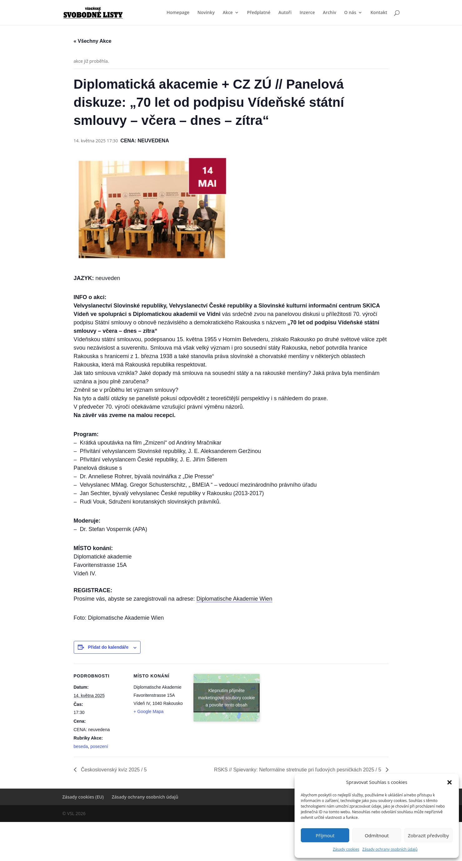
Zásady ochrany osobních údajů (390, 849)
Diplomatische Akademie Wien (234, 599)
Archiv (329, 12)
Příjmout (325, 835)
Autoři (284, 12)
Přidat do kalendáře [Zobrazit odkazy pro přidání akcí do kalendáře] (108, 647)
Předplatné (259, 12)
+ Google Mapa (149, 711)
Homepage (177, 12)
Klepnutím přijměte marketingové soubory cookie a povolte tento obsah (226, 697)
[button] (449, 782)
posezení (99, 746)
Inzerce (307, 12)
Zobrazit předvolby (428, 835)
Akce (228, 12)
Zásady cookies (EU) (83, 797)
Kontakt (378, 12)
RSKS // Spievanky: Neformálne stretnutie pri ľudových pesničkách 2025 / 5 (298, 769)
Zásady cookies (346, 849)
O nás (350, 12)
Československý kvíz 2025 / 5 (113, 769)
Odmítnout (377, 835)
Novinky (206, 12)
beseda (81, 746)
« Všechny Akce (93, 41)
